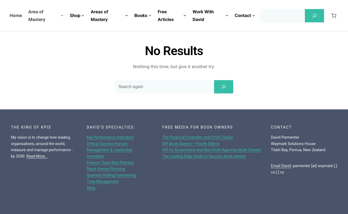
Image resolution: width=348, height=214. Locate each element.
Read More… (36, 156)
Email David (281, 166)
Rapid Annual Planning (106, 169)
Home (16, 15)
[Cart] (333, 15)
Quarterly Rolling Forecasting (111, 175)
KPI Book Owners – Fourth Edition (191, 144)
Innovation (95, 156)
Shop (91, 188)
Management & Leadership (109, 150)
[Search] (314, 15)
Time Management (102, 181)
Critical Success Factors (107, 144)
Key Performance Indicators (110, 137)
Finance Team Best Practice (110, 162)
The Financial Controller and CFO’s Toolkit (197, 137)
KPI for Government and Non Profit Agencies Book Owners (211, 150)
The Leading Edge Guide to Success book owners (204, 156)
